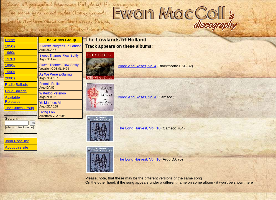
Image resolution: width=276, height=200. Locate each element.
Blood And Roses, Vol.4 (137, 66)
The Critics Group (19, 108)
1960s (10, 53)
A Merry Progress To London (60, 46)
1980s (10, 65)
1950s (10, 46)
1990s (10, 72)
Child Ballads (16, 91)
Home (10, 40)
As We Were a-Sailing (55, 74)
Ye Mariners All (50, 103)
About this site (16, 147)
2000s (10, 78)
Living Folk (47, 112)
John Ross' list (17, 141)
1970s (10, 59)
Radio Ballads (16, 84)
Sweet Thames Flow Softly (59, 56)
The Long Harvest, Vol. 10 (139, 128)
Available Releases (13, 99)
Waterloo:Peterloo (52, 93)
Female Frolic (49, 84)
